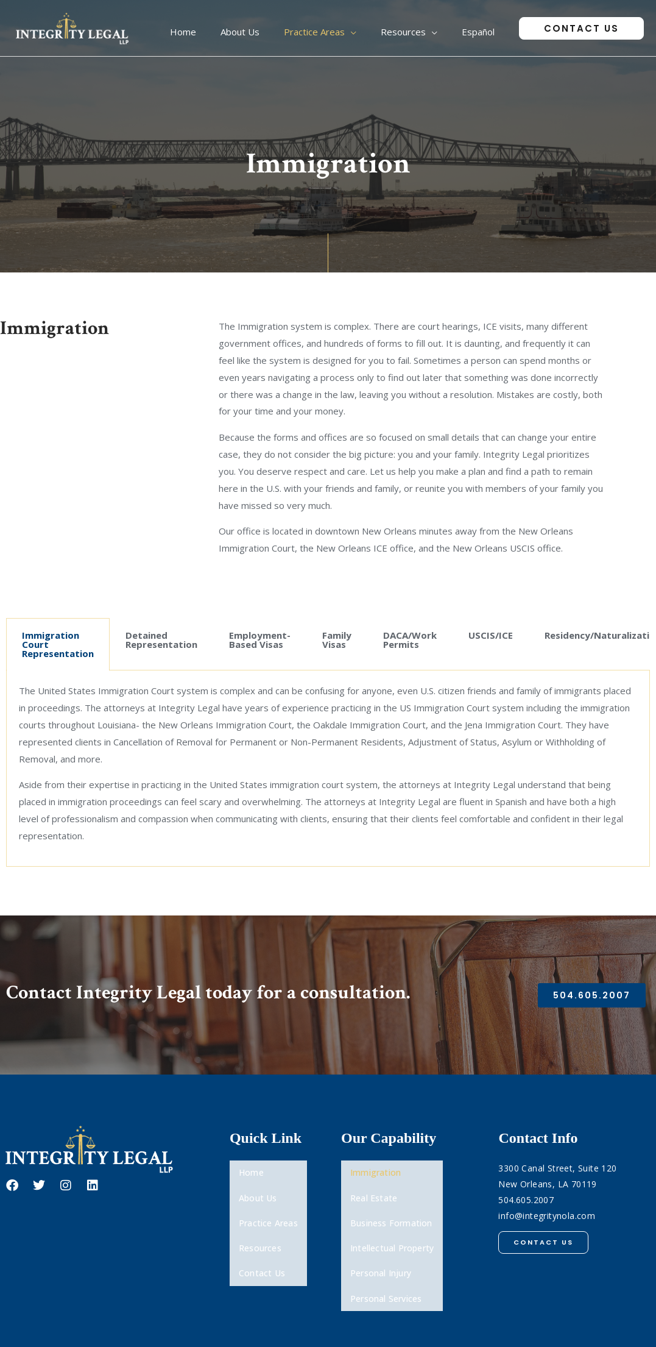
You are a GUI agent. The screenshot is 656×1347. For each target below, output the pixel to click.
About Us (258, 1186)
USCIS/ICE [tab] (490, 635)
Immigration (375, 1169)
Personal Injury (380, 1237)
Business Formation (391, 1203)
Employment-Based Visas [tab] (260, 639)
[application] (381, 28)
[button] (581, 28)
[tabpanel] (328, 768)
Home (251, 1169)
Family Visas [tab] (336, 639)
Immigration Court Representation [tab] (58, 644)
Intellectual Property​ (392, 1220)
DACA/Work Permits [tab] (410, 639)
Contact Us (262, 1237)
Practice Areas (268, 1203)
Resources (260, 1220)
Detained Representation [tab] (161, 639)
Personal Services (385, 1254)
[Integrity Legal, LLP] (73, 27)
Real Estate (373, 1186)
